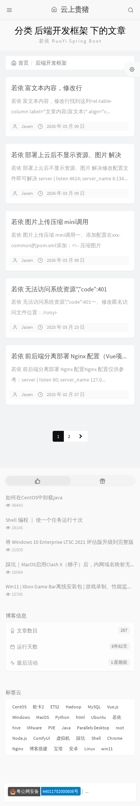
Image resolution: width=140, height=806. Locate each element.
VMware (34, 727)
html (80, 717)
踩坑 (80, 738)
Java (66, 727)
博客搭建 (38, 748)
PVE (51, 727)
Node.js (19, 738)
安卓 (73, 748)
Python (62, 717)
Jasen (27, 126)
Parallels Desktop (93, 727)
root (120, 727)
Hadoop (73, 707)
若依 (116, 717)
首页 (20, 62)
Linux (89, 748)
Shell (96, 738)
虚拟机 (63, 738)
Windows (21, 717)
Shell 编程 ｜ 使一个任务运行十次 (44, 520)
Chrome (114, 738)
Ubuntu (98, 717)
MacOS (42, 717)
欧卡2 (38, 707)
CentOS (19, 707)
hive (16, 727)
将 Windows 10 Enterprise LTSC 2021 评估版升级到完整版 (70, 542)
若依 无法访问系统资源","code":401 (59, 289)
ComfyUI (41, 738)
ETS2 (54, 707)
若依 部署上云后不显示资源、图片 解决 (66, 155)
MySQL (94, 707)
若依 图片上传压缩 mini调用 (49, 222)
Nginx (17, 748)
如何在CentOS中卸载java (34, 497)
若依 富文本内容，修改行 (46, 88)
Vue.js (112, 707)
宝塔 (58, 748)
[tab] (37, 480)
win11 (107, 748)
